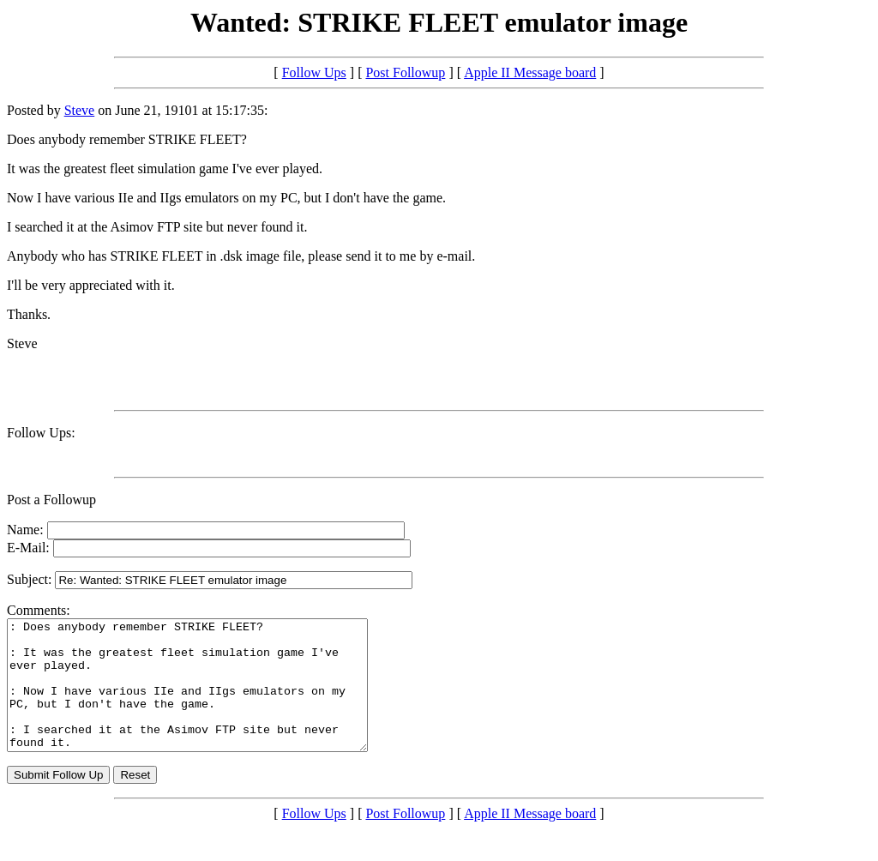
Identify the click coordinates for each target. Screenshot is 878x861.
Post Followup (405, 72)
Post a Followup (51, 499)
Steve (79, 110)
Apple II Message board (530, 72)
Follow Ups (314, 72)
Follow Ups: (41, 432)
